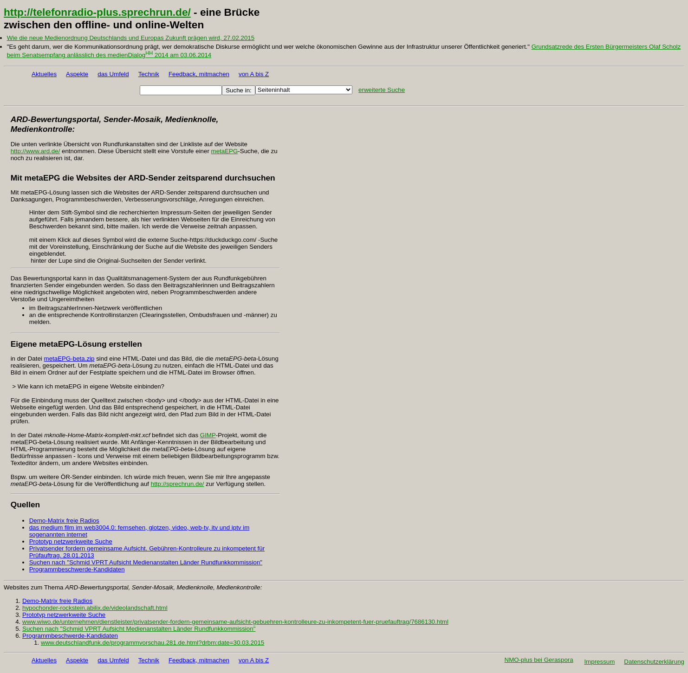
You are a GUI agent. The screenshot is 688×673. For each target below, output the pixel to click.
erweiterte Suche (381, 89)
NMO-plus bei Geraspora (539, 659)
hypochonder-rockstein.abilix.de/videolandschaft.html (95, 607)
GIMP (208, 435)
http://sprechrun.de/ (177, 483)
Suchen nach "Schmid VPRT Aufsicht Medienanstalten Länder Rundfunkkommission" (145, 562)
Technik (148, 74)
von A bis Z (254, 74)
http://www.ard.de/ (35, 151)
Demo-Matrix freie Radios (64, 520)
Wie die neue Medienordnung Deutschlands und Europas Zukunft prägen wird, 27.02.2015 (130, 37)
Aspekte (77, 74)
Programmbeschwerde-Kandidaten (77, 569)
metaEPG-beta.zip (69, 358)
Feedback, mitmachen (199, 74)
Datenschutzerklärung (654, 661)
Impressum (599, 661)
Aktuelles (44, 74)
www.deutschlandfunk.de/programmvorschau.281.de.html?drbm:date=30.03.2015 (152, 642)
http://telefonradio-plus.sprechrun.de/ (97, 12)
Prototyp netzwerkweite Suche (70, 541)
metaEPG (224, 151)
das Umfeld (113, 74)
